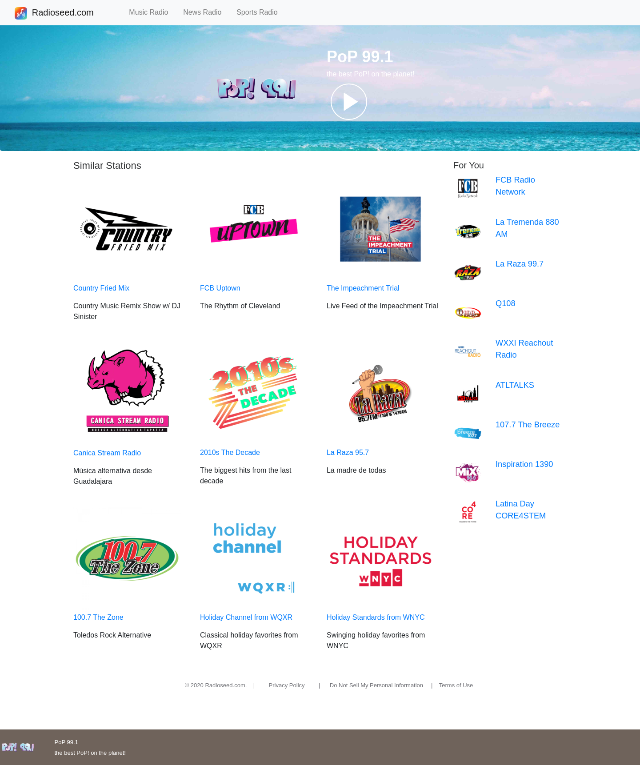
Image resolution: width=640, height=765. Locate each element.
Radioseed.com (62, 13)
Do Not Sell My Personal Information (376, 685)
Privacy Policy (287, 685)
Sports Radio (260, 12)
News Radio (206, 12)
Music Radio (152, 12)
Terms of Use (456, 685)
